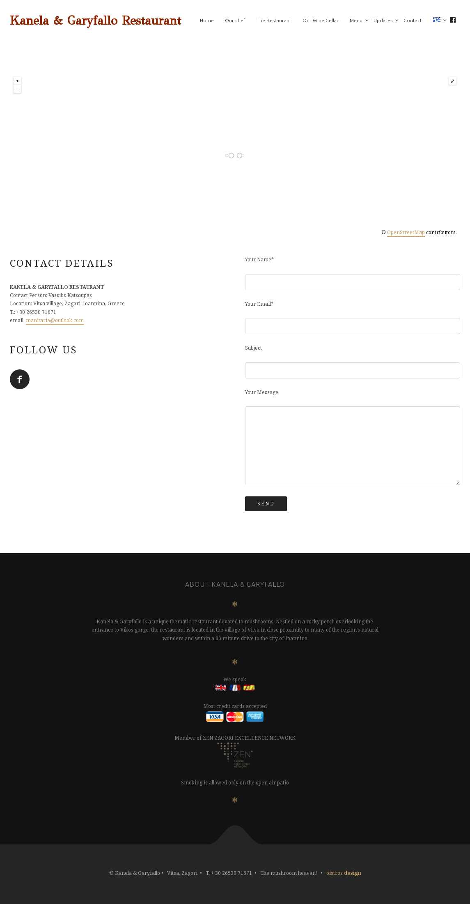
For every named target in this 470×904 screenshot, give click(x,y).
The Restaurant (274, 20)
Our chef (235, 20)
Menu (356, 20)
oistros (343, 872)
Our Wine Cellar (321, 20)
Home (207, 20)
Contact (413, 20)
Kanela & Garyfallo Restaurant (95, 20)
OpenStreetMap (406, 232)
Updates (383, 20)
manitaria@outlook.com (55, 320)
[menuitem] (436, 21)
